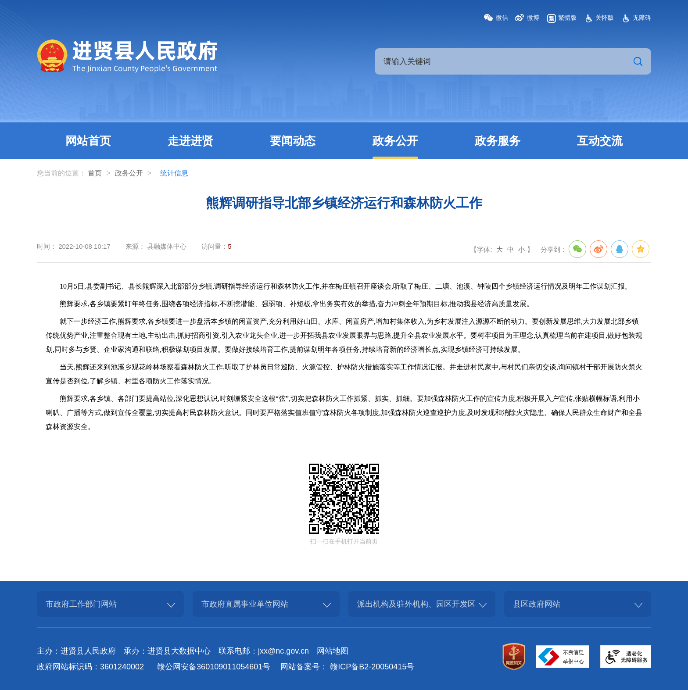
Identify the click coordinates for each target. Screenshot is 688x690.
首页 (95, 173)
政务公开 (395, 140)
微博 (533, 17)
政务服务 (497, 140)
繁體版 (567, 17)
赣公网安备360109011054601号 (213, 666)
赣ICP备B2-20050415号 (372, 666)
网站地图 (332, 651)
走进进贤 (190, 140)
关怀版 (604, 17)
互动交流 (600, 140)
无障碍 (642, 17)
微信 (502, 17)
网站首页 (88, 140)
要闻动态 (292, 140)
